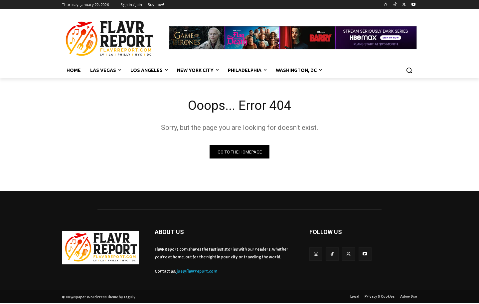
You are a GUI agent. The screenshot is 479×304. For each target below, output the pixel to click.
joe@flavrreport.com (197, 272)
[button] (409, 70)
